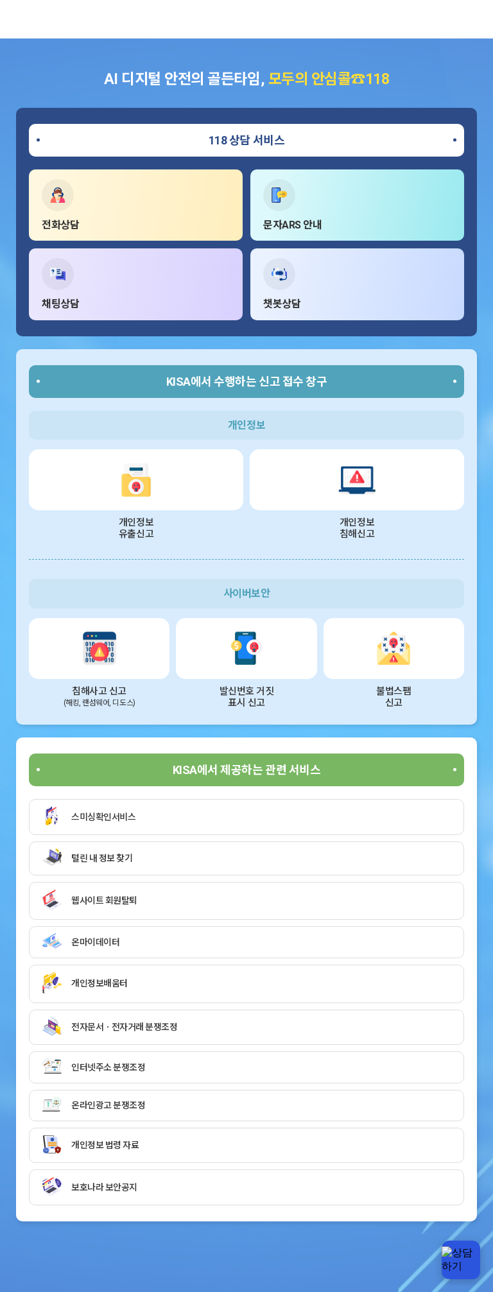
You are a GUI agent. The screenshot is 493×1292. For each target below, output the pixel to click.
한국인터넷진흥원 (29, 19)
